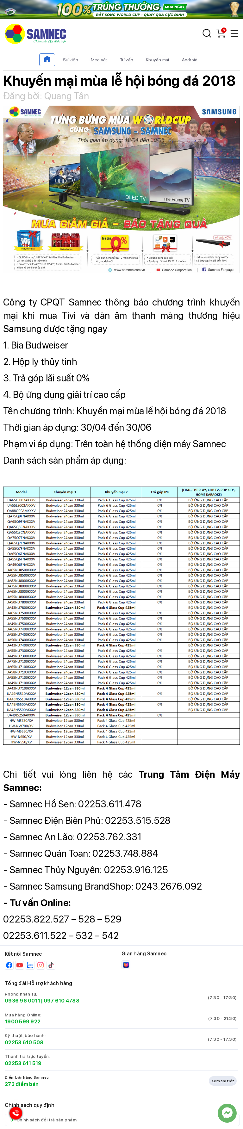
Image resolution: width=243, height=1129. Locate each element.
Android (190, 59)
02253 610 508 (24, 1043)
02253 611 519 (23, 1063)
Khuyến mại (157, 59)
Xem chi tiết (222, 1081)
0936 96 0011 (22, 1001)
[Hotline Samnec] (14, 1115)
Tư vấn (127, 59)
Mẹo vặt (99, 59)
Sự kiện (70, 59)
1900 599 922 (22, 1022)
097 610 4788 (61, 1001)
